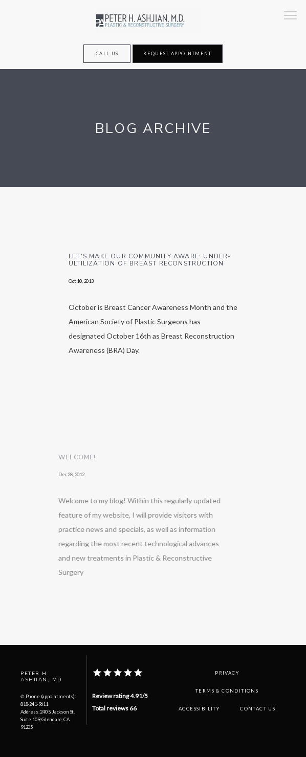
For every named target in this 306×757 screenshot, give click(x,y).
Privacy (227, 673)
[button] (290, 16)
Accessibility (199, 708)
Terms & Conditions (226, 691)
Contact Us (257, 708)
